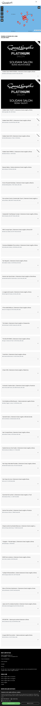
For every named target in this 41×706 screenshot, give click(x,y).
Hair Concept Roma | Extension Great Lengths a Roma (16, 432)
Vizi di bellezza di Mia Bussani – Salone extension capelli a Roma (18, 401)
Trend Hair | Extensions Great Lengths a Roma (14, 354)
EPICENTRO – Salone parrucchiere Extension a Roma (15, 619)
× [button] (39, 691)
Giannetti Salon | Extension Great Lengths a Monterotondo (17, 417)
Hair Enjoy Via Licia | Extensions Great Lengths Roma (15, 479)
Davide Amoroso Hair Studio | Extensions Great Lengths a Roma (18, 448)
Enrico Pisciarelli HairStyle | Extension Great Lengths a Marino (18, 183)
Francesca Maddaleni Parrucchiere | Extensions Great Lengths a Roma (20, 245)
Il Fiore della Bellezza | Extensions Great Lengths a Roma (16, 307)
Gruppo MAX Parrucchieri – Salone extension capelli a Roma (17, 635)
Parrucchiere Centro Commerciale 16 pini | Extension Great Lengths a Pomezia (19, 199)
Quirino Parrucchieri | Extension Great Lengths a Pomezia (17, 510)
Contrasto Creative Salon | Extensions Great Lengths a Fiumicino (18, 385)
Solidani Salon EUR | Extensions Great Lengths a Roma (16, 136)
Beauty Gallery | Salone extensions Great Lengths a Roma (16, 167)
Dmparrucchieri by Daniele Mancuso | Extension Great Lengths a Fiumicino (18, 526)
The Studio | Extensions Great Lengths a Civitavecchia (15, 323)
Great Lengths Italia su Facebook (8, 676)
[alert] (20, 698)
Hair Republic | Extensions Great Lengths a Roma (14, 261)
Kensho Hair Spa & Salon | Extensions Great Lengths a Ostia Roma (19, 276)
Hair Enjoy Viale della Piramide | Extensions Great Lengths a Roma (19, 463)
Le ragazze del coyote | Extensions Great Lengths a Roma (16, 292)
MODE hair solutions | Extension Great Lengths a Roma (16, 557)
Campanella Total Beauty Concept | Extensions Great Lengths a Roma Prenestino (20, 214)
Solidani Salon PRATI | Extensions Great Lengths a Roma (16, 120)
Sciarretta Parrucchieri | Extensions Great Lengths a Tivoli (17, 495)
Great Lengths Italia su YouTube (8, 680)
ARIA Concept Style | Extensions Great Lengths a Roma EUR (17, 229)
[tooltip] (38, 76)
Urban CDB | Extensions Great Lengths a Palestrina (15, 370)
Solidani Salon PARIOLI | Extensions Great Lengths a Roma (17, 151)
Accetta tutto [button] (11, 703)
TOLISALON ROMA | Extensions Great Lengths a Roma (16, 339)
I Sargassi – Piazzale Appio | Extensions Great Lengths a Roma (18, 541)
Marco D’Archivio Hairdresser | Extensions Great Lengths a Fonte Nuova (18, 589)
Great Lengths (4, 682)
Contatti (2, 664)
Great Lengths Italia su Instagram (8, 678)
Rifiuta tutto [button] (30, 703)
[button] (20, 701)
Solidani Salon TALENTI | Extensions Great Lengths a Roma (17, 110)
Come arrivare (4, 661)
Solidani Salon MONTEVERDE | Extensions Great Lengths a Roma (18, 71)
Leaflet (35, 30)
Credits (2, 684)
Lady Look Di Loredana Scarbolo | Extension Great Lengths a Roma (19, 604)
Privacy (2, 666)
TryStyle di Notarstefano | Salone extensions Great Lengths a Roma (19, 572)
